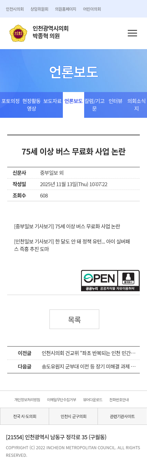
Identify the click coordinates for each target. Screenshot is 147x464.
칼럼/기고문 (94, 104)
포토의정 (10, 100)
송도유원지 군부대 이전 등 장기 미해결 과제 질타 (90, 366)
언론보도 (73, 100)
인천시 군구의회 (73, 416)
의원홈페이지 (65, 9)
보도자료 (52, 100)
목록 (74, 319)
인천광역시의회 (50, 32)
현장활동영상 (31, 104)
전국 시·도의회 (24, 416)
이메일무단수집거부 (61, 399)
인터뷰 (115, 100)
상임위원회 (39, 9)
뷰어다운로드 (92, 399)
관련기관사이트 (122, 416)
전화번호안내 (118, 399)
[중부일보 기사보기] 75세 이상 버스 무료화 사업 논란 (67, 226)
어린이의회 (92, 9)
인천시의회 (14, 9)
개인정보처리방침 (27, 399)
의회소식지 (136, 104)
